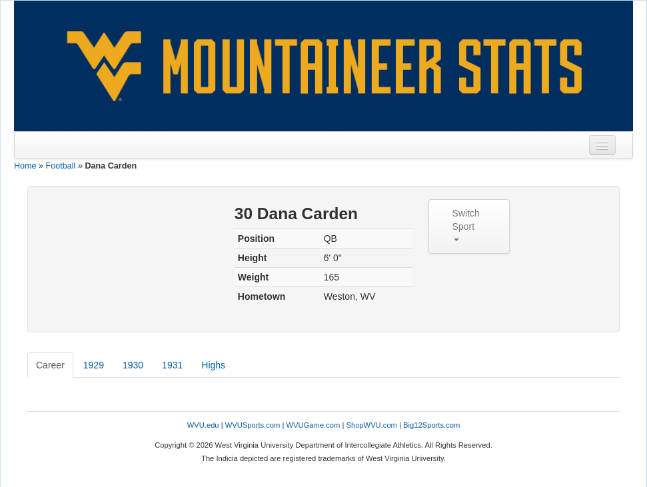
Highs (213, 365)
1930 (133, 365)
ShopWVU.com (371, 425)
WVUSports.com (253, 425)
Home (25, 166)
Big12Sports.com (431, 425)
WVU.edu (203, 425)
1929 (93, 365)
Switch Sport (466, 224)
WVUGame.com (313, 425)
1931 (172, 365)
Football (61, 166)
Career (50, 365)
